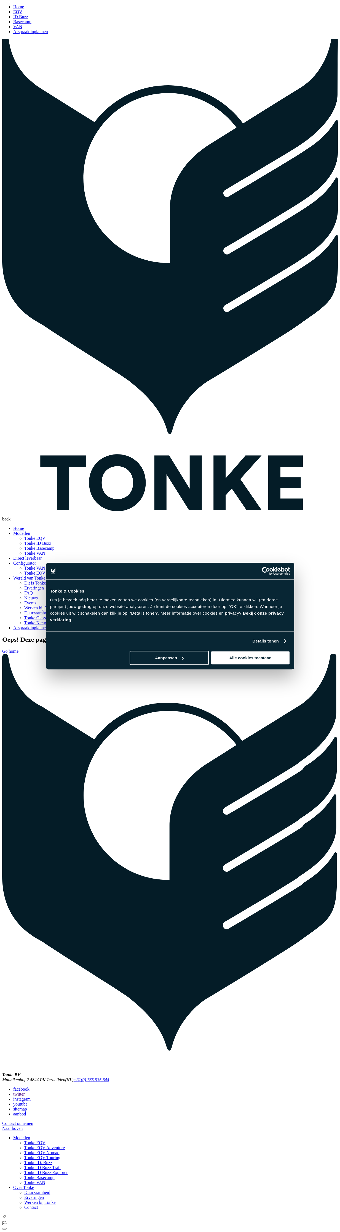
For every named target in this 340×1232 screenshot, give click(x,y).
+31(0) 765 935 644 (91, 1079)
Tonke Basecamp (39, 548)
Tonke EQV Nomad (41, 1152)
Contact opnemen (17, 1123)
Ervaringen (34, 588)
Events (30, 603)
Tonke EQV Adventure (44, 1147)
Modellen (21, 533)
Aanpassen (169, 657)
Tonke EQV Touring (42, 1157)
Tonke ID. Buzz (38, 1162)
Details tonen (266, 641)
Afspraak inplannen (30, 31)
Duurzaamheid (37, 612)
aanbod (19, 1114)
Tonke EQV (34, 538)
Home (18, 6)
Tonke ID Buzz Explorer (46, 1172)
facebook (21, 1089)
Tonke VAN (34, 553)
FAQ (28, 593)
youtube (20, 1104)
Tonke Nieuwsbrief (41, 622)
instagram (22, 1099)
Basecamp (22, 21)
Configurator (24, 563)
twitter (19, 1094)
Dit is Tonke (35, 583)
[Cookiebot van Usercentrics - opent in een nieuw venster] (266, 571)
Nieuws (31, 598)
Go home (10, 651)
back (6, 519)
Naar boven (12, 1128)
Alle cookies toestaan (250, 657)
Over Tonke (23, 1187)
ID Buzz (20, 16)
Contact (31, 1207)
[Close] (4, 1229)
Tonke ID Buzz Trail (42, 1167)
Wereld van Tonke (29, 578)
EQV (17, 11)
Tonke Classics (37, 617)
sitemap (20, 1109)
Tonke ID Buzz (37, 543)
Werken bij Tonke (40, 608)
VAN (17, 26)
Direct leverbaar (27, 558)
